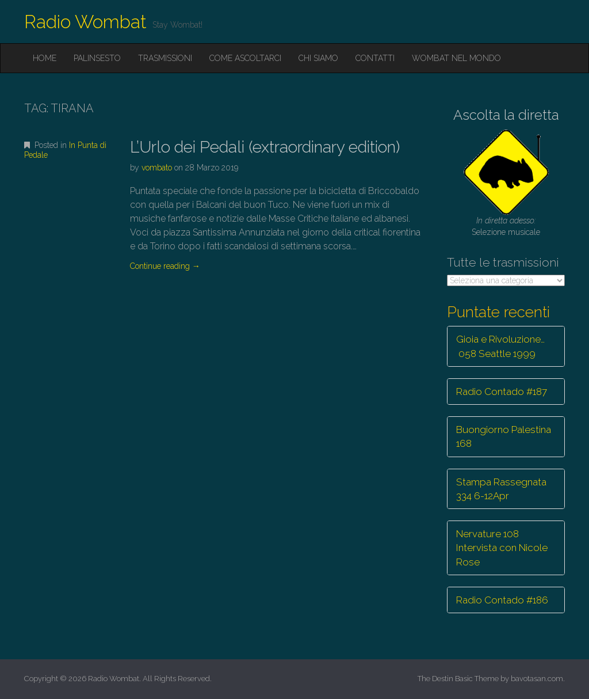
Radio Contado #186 (502, 600)
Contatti (375, 58)
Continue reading (165, 266)
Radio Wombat (85, 21)
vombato (156, 167)
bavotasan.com (537, 678)
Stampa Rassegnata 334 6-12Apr (501, 489)
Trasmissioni (165, 58)
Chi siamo (318, 58)
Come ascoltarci (245, 58)
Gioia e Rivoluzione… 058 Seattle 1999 (500, 346)
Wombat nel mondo (456, 58)
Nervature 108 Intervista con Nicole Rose (502, 548)
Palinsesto (97, 58)
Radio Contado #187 (501, 391)
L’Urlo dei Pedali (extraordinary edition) (265, 147)
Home (44, 58)
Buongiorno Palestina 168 (503, 436)
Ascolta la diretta (506, 115)
